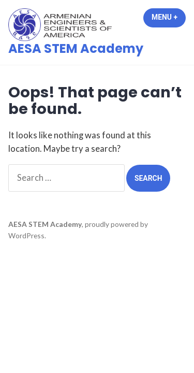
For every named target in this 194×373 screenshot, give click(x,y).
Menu (169, 17)
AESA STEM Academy (75, 48)
